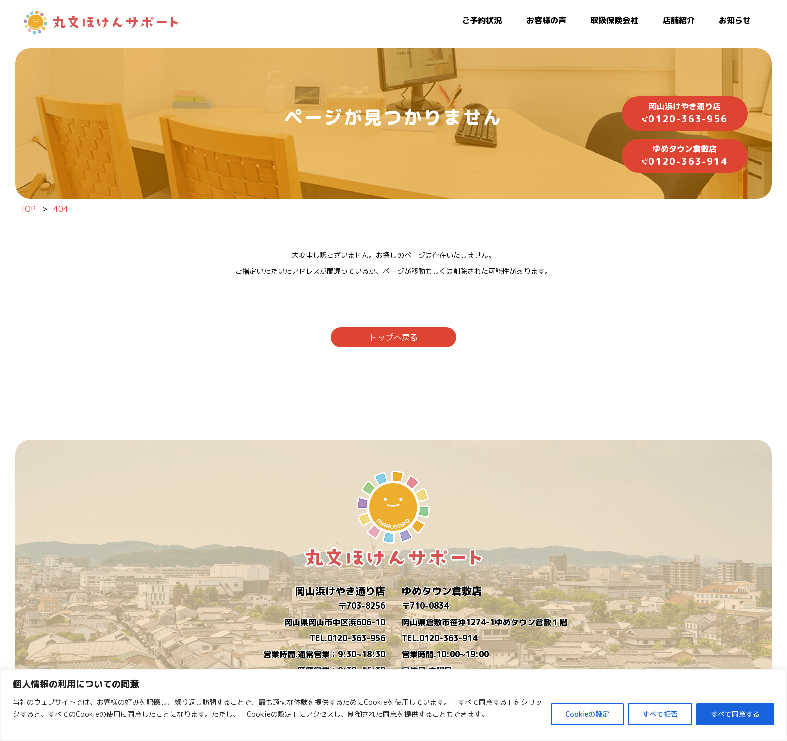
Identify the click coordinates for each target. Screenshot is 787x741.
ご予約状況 (482, 20)
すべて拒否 (660, 714)
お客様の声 (546, 20)
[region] (393, 705)
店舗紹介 (679, 20)
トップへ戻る (393, 337)
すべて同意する (735, 714)
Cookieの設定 (587, 714)
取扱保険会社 (614, 20)
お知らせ (735, 20)
